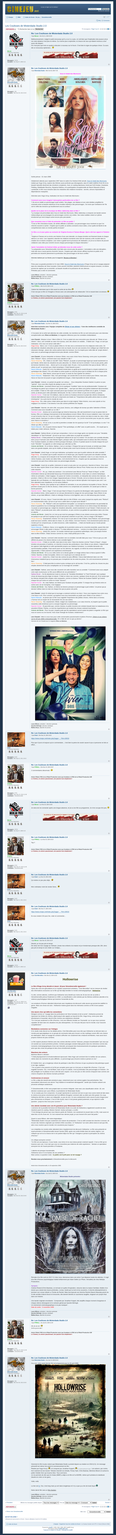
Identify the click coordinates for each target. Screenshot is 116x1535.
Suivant (107, 1502)
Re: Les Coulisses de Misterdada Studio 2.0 (51, 33)
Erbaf (36, 735)
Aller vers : (83, 1511)
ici (39, 1486)
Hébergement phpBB (67, 1530)
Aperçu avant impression (104, 17)
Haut (109, 64)
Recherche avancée (104, 10)
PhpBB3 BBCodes (63, 1528)
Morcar (36, 36)
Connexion (106, 20)
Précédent (9, 1502)
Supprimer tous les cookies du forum (69, 1524)
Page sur (95, 29)
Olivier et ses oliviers (72, 326)
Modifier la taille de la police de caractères (108, 17)
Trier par (70, 1502)
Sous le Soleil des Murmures (96, 181)
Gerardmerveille (47, 17)
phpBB (50, 1527)
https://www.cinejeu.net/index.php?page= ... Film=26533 (50, 738)
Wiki (19, 17)
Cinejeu (10, 17)
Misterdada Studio (40, 70)
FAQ (99, 20)
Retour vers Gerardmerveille (15, 1511)
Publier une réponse (10, 29)
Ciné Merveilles (39, 975)
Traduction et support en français (52, 1530)
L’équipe (55, 1524)
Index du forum (30, 17)
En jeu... (38, 17)
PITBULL (37, 286)
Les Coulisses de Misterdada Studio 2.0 (25, 26)
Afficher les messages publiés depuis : (39, 1502)
